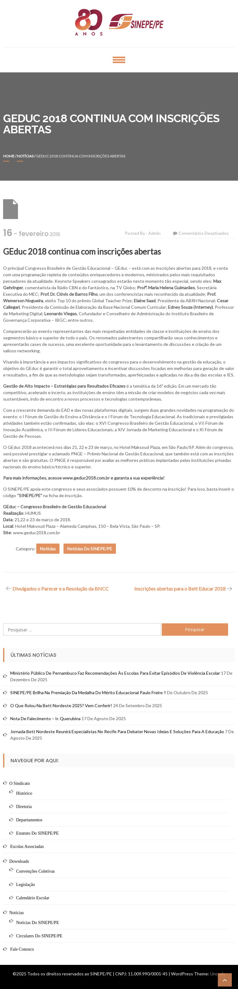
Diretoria (24, 806)
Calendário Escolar (32, 898)
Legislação (25, 884)
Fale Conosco (22, 949)
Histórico (24, 793)
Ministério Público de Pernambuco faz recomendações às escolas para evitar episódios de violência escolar (115, 673)
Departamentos (29, 820)
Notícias (25, 156)
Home (9, 156)
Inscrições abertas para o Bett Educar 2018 (180, 588)
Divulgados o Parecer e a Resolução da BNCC (60, 588)
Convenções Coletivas (35, 871)
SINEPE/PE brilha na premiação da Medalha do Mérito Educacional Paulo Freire (86, 692)
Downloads (19, 861)
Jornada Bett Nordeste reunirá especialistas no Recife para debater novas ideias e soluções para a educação (117, 731)
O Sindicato (19, 783)
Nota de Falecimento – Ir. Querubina (45, 718)
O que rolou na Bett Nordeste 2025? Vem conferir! (61, 705)
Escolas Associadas (27, 846)
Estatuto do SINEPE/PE (37, 833)
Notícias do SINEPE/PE (89, 548)
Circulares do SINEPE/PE (39, 936)
